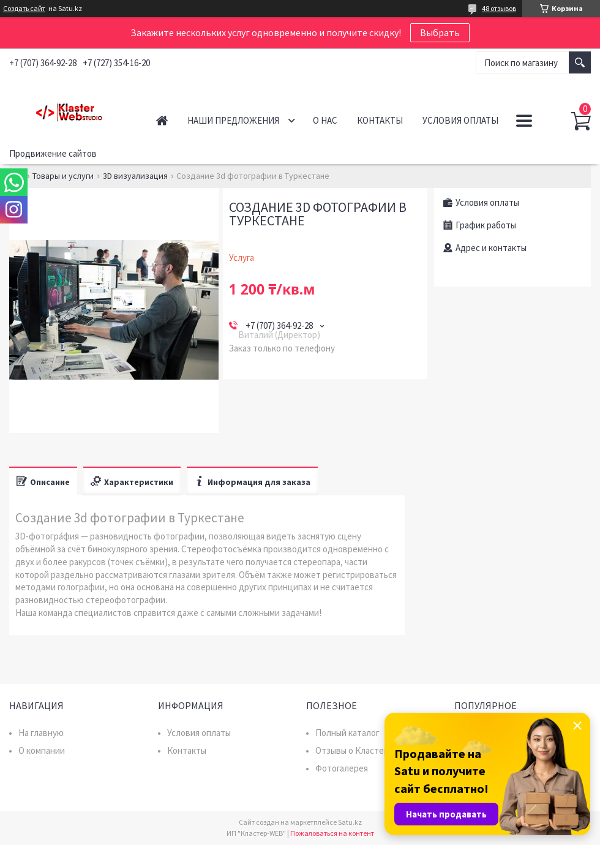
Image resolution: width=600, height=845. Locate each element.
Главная (162, 120)
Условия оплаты (460, 120)
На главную (41, 732)
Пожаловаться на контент (332, 833)
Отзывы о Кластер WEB (362, 750)
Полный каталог (347, 732)
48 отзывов (499, 8)
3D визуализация (135, 175)
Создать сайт (24, 8)
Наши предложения (233, 120)
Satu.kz (350, 822)
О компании (41, 750)
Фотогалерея (341, 768)
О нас (325, 120)
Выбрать (440, 32)
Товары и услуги (63, 175)
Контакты (380, 120)
